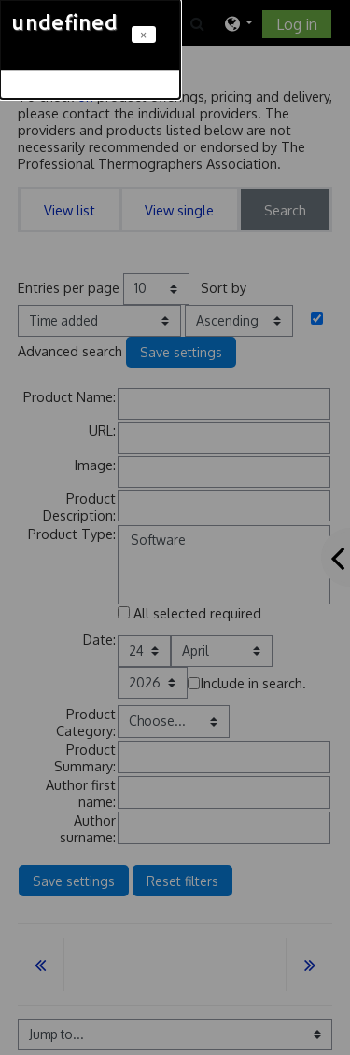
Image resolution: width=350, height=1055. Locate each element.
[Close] (144, 34)
